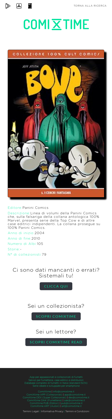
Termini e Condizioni (77, 411)
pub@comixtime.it (71, 403)
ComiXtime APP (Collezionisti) (44, 394)
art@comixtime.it (72, 406)
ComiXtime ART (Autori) (45, 406)
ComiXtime (44, 391)
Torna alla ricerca (90, 6)
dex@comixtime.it (78, 397)
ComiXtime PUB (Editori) (44, 403)
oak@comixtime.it (74, 400)
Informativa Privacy (52, 411)
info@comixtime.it (63, 391)
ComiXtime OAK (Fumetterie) (44, 400)
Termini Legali (31, 411)
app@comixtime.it (75, 394)
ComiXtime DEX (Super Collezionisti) (44, 397)
